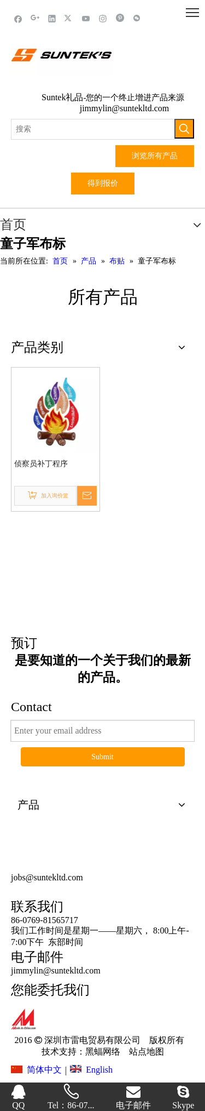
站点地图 (145, 1051)
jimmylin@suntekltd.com (124, 108)
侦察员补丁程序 (41, 464)
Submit (102, 757)
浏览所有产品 (155, 156)
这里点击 (102, 580)
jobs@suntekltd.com (47, 877)
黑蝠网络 (102, 1051)
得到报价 (102, 183)
